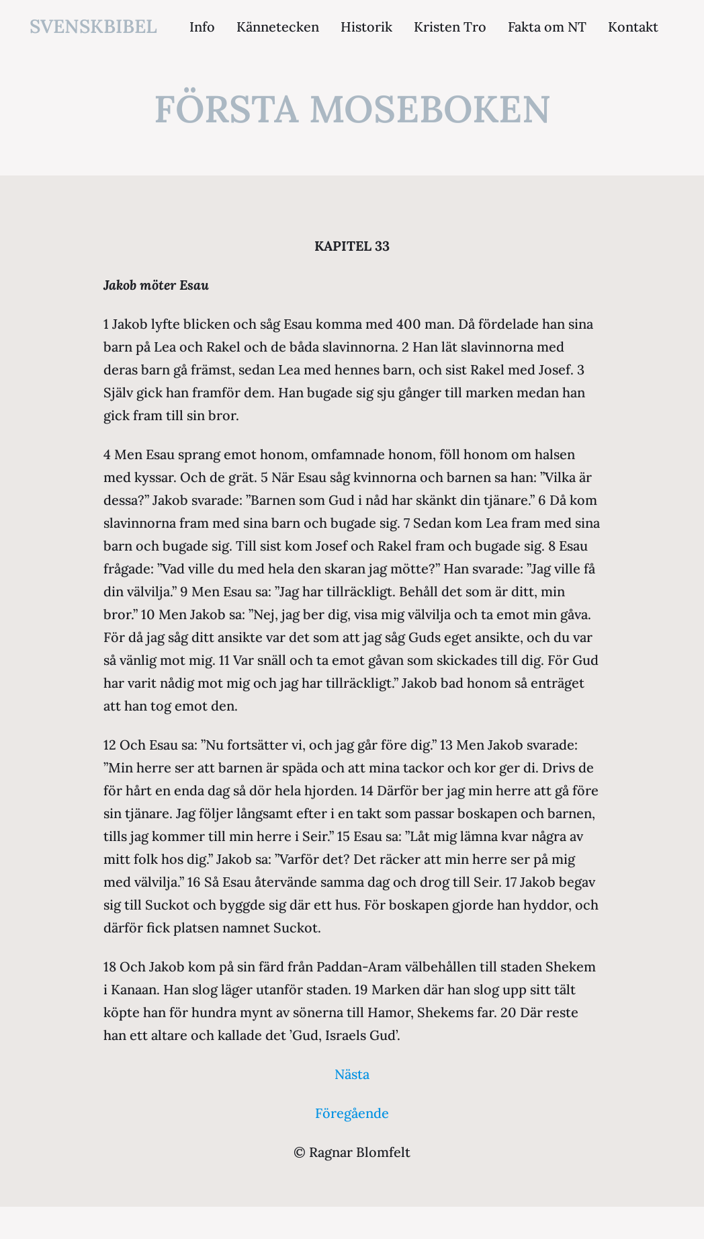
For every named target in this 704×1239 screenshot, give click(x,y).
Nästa (352, 1074)
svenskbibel (93, 26)
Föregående (352, 1113)
